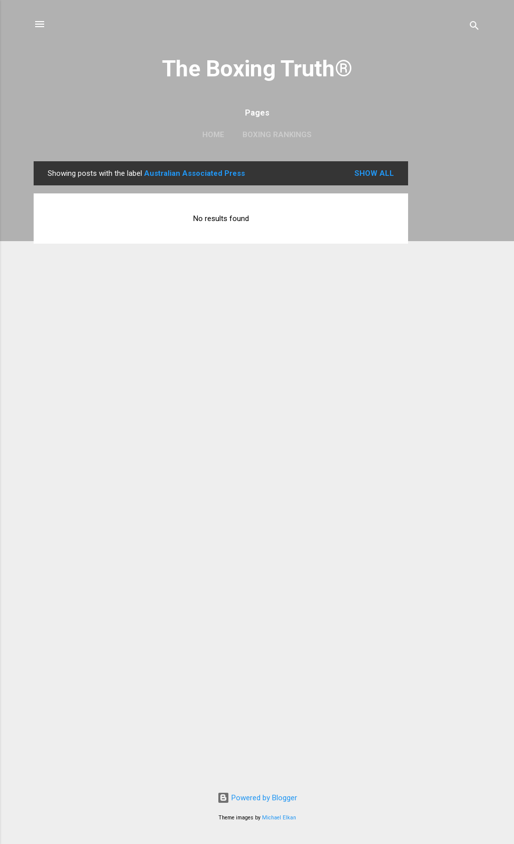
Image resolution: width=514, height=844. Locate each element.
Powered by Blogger (257, 797)
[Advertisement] (465, 312)
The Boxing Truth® (257, 68)
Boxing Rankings (277, 134)
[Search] (474, 27)
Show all (374, 173)
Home (213, 134)
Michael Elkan (279, 817)
